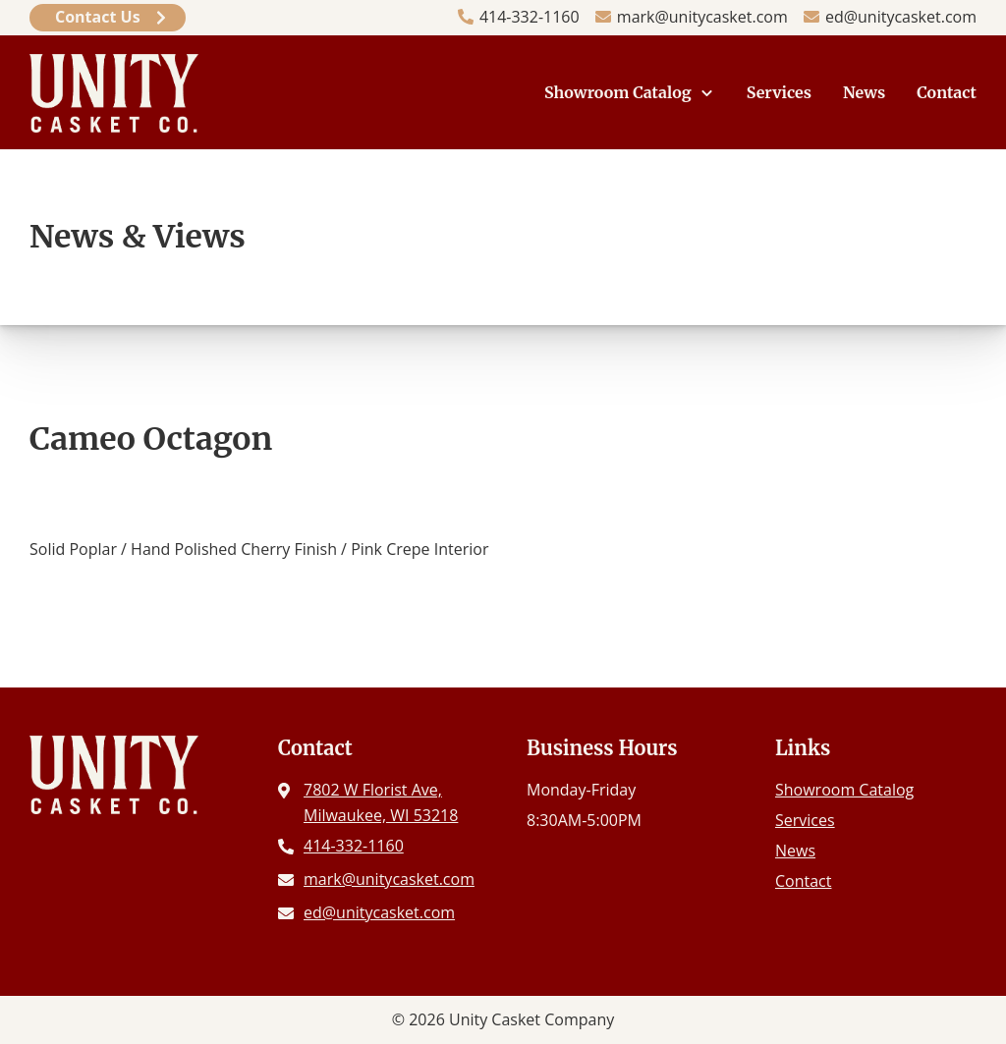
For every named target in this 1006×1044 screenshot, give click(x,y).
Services (779, 92)
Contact (947, 92)
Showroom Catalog (618, 92)
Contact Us (97, 16)
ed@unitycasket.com (901, 16)
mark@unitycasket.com (702, 16)
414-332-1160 (529, 16)
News (864, 92)
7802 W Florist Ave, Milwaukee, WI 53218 (381, 802)
